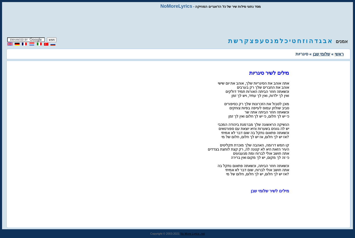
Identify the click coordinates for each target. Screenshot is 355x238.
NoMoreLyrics (176, 6)
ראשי (339, 54)
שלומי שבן (321, 54)
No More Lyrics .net (192, 233)
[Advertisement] (177, 23)
